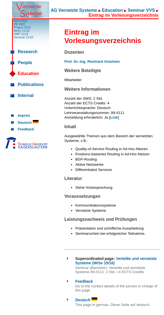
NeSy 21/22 (22, 30)
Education (113, 10)
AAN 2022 (21, 20)
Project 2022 (22, 27)
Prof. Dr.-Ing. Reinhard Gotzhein (92, 61)
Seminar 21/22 (24, 37)
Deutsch (28, 123)
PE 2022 (19, 24)
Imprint (24, 115)
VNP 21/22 (21, 34)
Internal (26, 95)
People (25, 62)
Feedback (26, 129)
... (15, 40)
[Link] (114, 117)
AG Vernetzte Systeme (74, 10)
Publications (31, 84)
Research (27, 51)
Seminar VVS (142, 10)
